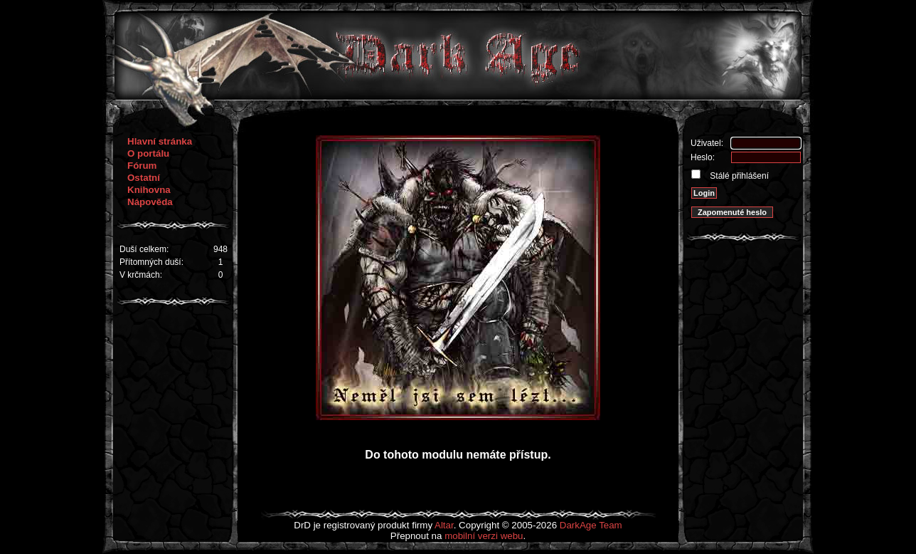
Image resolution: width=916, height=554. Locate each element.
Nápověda (150, 202)
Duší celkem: (144, 249)
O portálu (148, 153)
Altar (444, 525)
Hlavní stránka (159, 141)
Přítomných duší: (151, 262)
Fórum (141, 165)
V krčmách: (140, 275)
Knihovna (149, 189)
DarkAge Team (591, 525)
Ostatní (143, 177)
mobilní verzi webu (483, 536)
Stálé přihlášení (738, 176)
